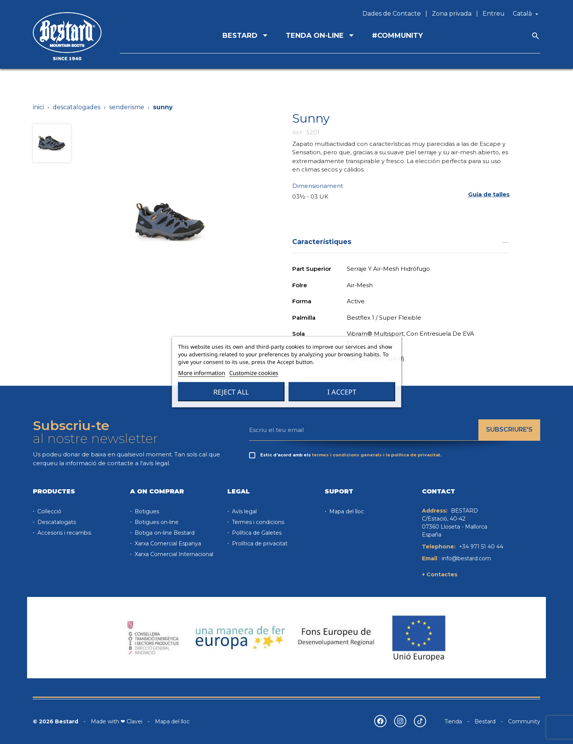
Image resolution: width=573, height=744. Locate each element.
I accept (341, 391)
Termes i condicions (257, 522)
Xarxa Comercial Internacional (173, 554)
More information (201, 373)
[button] (489, 194)
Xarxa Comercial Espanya (167, 543)
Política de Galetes (256, 532)
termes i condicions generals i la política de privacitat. (376, 455)
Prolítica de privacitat (259, 543)
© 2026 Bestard (55, 721)
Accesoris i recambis (63, 532)
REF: (298, 132)
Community (524, 721)
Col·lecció (48, 511)
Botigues (146, 511)
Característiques (401, 241)
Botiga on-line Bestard (164, 532)
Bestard (485, 721)
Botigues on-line (156, 522)
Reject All (231, 391)
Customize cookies (253, 373)
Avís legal (243, 511)
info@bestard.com (466, 558)
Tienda (453, 721)
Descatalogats (56, 522)
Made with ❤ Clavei (116, 721)
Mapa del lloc (346, 511)
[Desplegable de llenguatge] (526, 13)
